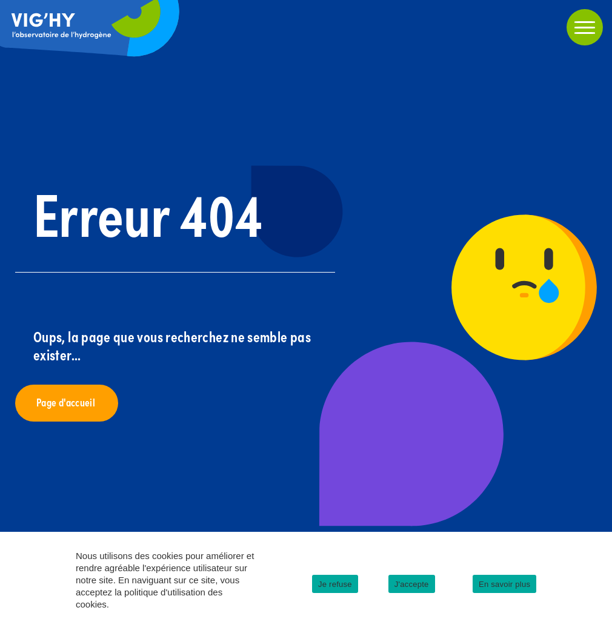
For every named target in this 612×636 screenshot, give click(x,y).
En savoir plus (504, 584)
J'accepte (411, 584)
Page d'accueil (66, 401)
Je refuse (335, 584)
